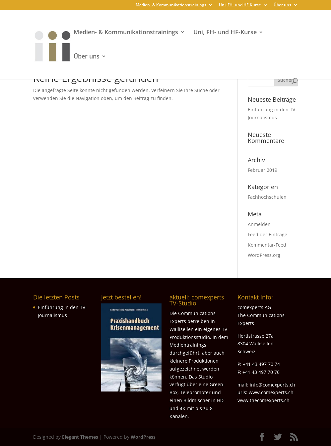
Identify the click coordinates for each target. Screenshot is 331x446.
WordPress (143, 437)
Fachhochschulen (267, 197)
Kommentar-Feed (267, 245)
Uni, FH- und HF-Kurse (240, 5)
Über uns (282, 5)
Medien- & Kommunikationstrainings (171, 5)
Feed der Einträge (267, 234)
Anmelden (259, 224)
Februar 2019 (262, 170)
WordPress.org (264, 255)
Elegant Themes (80, 437)
